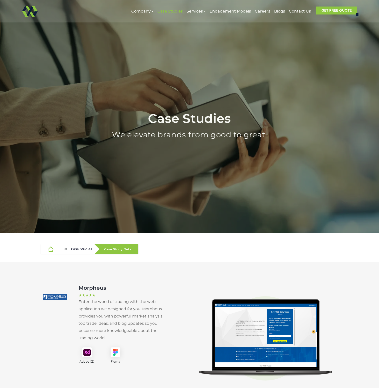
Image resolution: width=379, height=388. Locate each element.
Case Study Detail (118, 249)
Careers (262, 11)
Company (141, 11)
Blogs (279, 11)
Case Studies (170, 11)
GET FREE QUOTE (336, 10)
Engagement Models (230, 11)
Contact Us (300, 11)
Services (195, 11)
